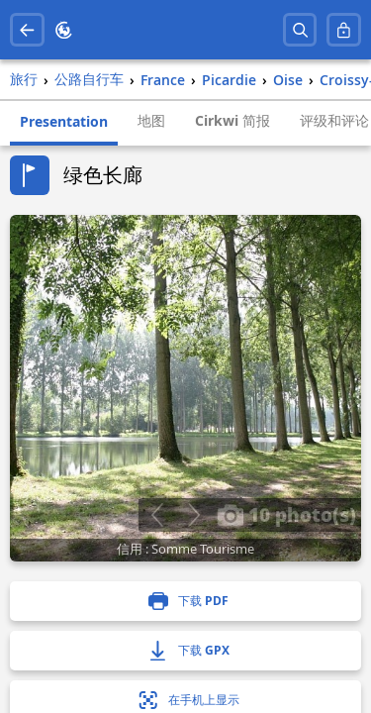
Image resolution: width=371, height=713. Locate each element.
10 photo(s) (286, 514)
